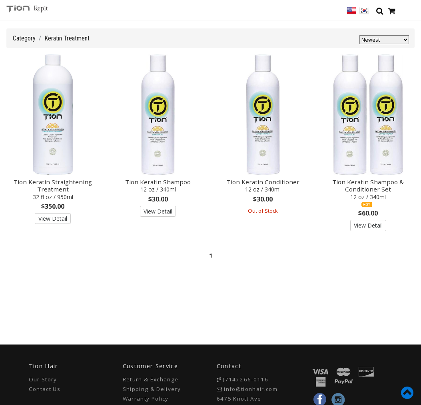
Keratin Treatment (67, 38)
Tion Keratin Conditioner (263, 185)
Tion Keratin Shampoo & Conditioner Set (368, 189)
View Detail (52, 218)
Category (24, 38)
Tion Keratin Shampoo (158, 185)
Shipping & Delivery (152, 389)
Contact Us (44, 389)
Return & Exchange (151, 379)
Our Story (43, 379)
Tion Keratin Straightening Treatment (53, 189)
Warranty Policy (146, 398)
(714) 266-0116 (245, 379)
